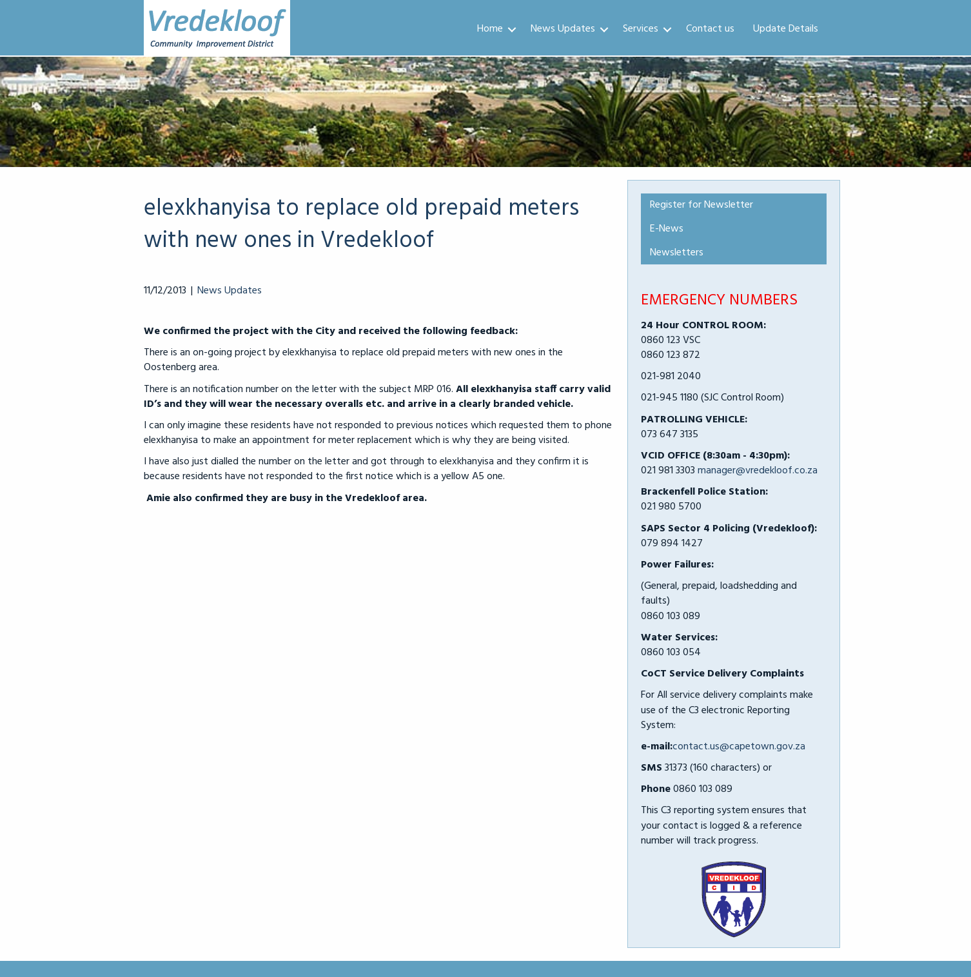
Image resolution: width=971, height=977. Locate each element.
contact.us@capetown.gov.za (738, 746)
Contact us (710, 29)
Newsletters (676, 252)
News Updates (563, 29)
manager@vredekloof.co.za (758, 470)
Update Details (785, 29)
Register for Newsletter (701, 205)
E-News (666, 229)
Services (640, 29)
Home (490, 29)
